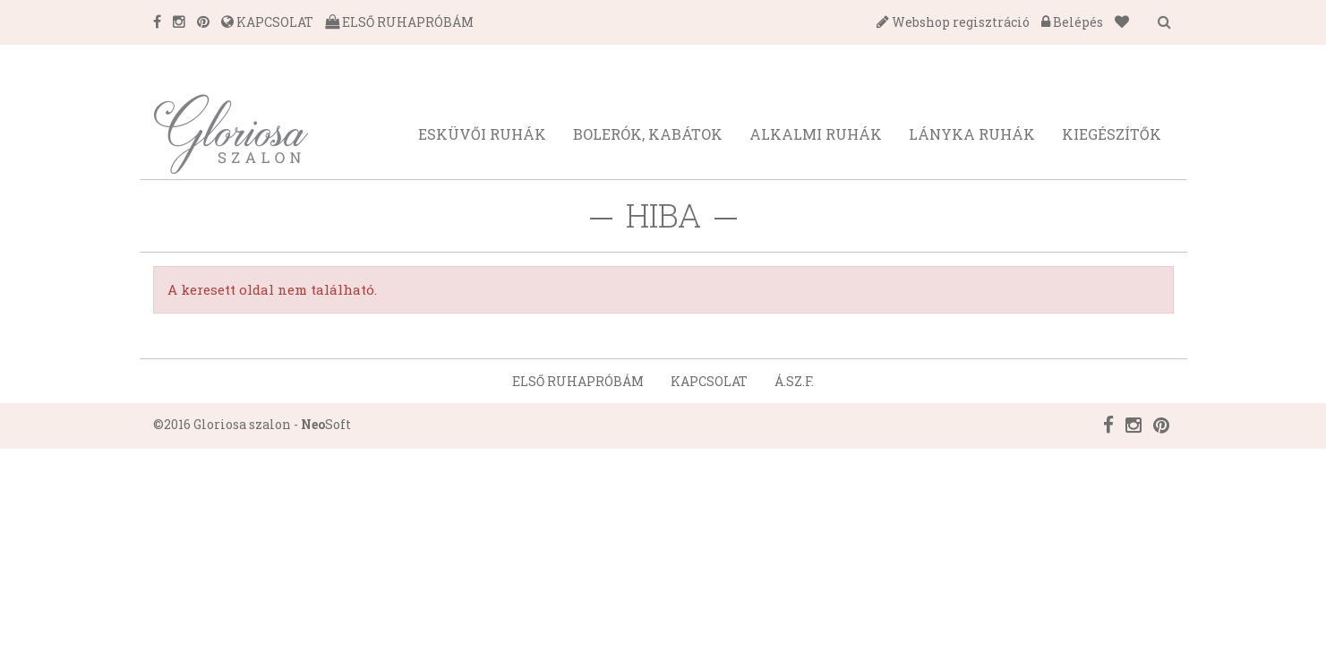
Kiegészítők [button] (1111, 134)
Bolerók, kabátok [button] (648, 134)
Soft (326, 424)
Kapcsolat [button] (709, 381)
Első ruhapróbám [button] (578, 381)
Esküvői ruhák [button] (482, 134)
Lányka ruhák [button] (972, 134)
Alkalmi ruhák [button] (815, 134)
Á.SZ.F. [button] (794, 381)
